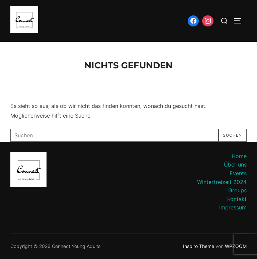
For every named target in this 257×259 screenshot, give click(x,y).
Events (238, 173)
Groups (237, 190)
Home (239, 156)
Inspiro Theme (198, 246)
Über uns (235, 164)
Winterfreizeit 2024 (222, 182)
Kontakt (237, 199)
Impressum (233, 207)
